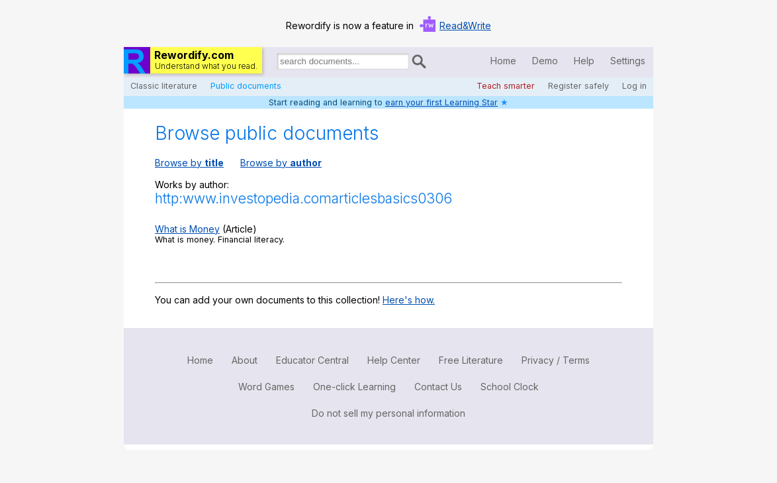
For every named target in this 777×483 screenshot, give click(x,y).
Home (503, 60)
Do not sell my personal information (388, 413)
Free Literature (471, 360)
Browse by (189, 162)
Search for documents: (276, 63)
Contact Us (438, 386)
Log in (634, 86)
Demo (545, 60)
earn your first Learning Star (441, 102)
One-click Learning (354, 386)
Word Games (266, 386)
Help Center (393, 360)
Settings (627, 60)
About (244, 360)
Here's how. (409, 299)
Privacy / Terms (556, 360)
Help (584, 60)
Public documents (245, 86)
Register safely (578, 86)
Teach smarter (506, 86)
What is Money (187, 229)
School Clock (509, 386)
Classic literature (163, 86)
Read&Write (465, 25)
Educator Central (312, 360)
